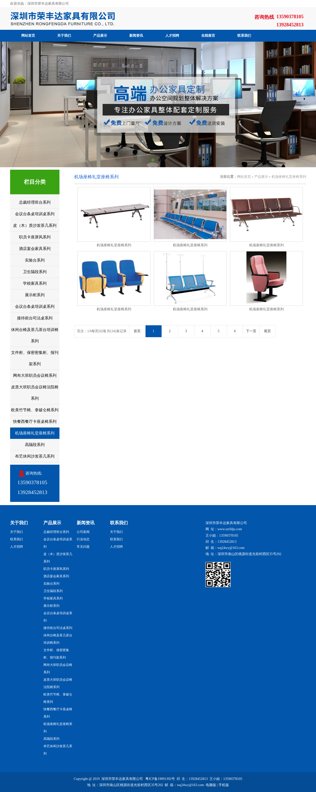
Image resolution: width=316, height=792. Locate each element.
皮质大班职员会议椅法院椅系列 (34, 392)
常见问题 (83, 546)
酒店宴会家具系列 (35, 249)
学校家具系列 (35, 283)
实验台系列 (35, 260)
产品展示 (100, 35)
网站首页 (28, 35)
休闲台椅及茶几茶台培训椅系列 (34, 335)
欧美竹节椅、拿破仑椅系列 (34, 410)
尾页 (267, 331)
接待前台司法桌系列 (35, 318)
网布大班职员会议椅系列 (34, 375)
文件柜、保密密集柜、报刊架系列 (34, 358)
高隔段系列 (35, 445)
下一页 (251, 331)
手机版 (224, 785)
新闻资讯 (136, 35)
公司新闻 (83, 532)
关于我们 (64, 35)
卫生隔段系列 (35, 272)
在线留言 (208, 35)
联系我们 (244, 35)
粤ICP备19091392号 (160, 779)
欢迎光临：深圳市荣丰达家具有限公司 (39, 3)
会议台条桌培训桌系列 (35, 214)
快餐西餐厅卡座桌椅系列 (34, 421)
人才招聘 (172, 35)
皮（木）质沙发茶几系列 (34, 225)
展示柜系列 (35, 295)
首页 (137, 331)
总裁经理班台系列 (35, 202)
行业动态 (83, 539)
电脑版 (211, 785)
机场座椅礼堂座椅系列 (35, 433)
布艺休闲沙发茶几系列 (35, 456)
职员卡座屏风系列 (35, 237)
